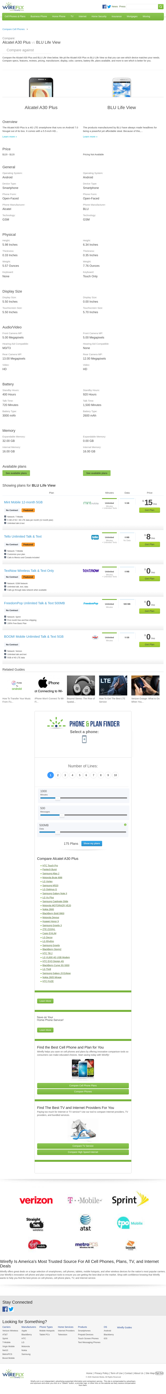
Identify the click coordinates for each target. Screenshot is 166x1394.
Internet (82, 16)
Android (107, 1330)
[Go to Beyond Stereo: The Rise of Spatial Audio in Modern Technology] (81, 685)
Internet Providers (66, 1330)
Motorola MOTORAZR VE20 (56, 905)
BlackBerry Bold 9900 (53, 913)
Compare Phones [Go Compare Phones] (83, 1091)
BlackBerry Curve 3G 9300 (56, 965)
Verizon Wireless (10, 1330)
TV (72, 16)
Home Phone (58, 16)
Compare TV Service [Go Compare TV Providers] (83, 1146)
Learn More (45, 1001)
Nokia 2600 (48, 909)
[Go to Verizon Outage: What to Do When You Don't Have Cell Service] (145, 685)
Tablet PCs (44, 1334)
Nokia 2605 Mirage (52, 977)
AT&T (5, 1334)
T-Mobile (6, 1342)
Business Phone (39, 16)
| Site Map (149, 1373)
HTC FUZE (48, 981)
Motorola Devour (50, 917)
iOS (105, 1338)
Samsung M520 (50, 885)
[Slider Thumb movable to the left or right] (57, 799)
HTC (24, 1338)
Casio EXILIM (49, 933)
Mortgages (132, 16)
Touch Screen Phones (88, 1338)
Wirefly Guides (124, 1327)
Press (122, 6)
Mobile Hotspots (46, 1330)
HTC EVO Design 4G (53, 961)
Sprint (5, 1338)
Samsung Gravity (51, 945)
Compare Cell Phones (13, 29)
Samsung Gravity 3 (52, 925)
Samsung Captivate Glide (55, 901)
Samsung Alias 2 (50, 873)
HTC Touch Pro (50, 865)
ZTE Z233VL (48, 929)
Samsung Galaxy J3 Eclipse (56, 973)
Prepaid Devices (85, 1334)
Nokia (24, 1350)
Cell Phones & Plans (15, 16)
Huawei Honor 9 (50, 921)
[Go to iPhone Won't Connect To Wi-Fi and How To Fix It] (49, 685)
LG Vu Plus (48, 897)
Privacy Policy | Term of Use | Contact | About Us (119, 1373)
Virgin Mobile (8, 1346)
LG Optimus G (49, 889)
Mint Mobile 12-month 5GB (23, 502)
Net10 (5, 1350)
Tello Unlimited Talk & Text (23, 536)
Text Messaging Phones (89, 1342)
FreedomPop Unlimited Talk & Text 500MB (34, 603)
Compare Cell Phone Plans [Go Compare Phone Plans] (83, 1085)
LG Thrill (46, 969)
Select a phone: (84, 732)
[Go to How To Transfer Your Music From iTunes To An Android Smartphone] (16, 685)
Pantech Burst (49, 869)
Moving (146, 16)
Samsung (26, 1354)
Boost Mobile (8, 1358)
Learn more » (9, 136)
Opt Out (159, 1373)
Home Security (99, 16)
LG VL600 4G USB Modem (56, 957)
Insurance (117, 16)
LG (23, 1342)
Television (62, 1334)
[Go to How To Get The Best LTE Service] (113, 685)
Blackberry (109, 1334)
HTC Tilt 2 (47, 953)
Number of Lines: (83, 766)
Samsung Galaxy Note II (54, 893)
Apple (24, 1330)
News (115, 6)
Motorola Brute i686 (52, 877)
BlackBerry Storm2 (51, 949)
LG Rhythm (48, 941)
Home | (90, 1373)
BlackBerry (27, 1334)
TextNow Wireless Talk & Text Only (29, 570)
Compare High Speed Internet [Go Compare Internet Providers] (83, 1152)
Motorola (26, 1346)
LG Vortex (47, 881)
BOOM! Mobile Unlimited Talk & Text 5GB (34, 636)
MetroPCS (7, 1354)
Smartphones (84, 1330)
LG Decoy (47, 937)
